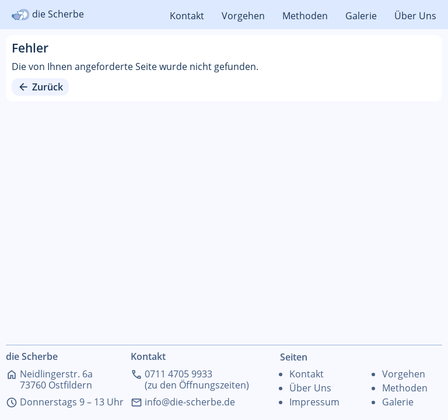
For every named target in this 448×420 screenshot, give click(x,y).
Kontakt (187, 15)
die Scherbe (48, 14)
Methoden (305, 15)
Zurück (40, 87)
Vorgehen (243, 15)
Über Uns (415, 15)
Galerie (361, 15)
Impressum (314, 402)
